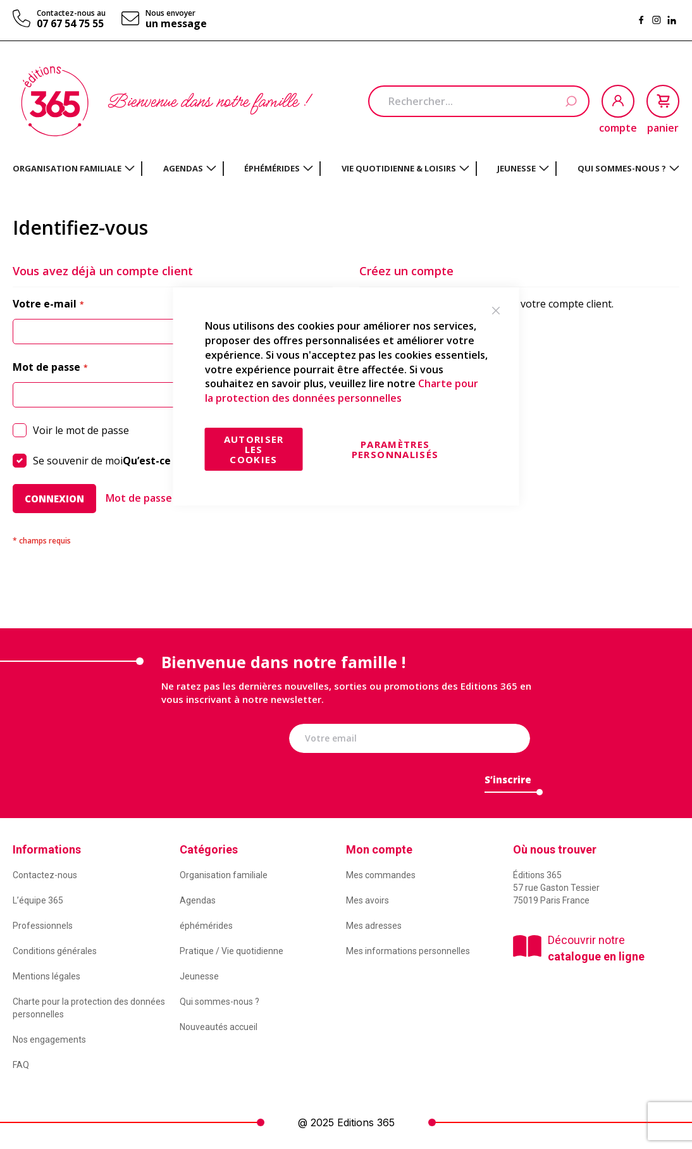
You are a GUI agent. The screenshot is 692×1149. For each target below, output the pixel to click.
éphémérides (206, 926)
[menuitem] (74, 168)
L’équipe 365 (38, 900)
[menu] (346, 168)
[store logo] (55, 101)
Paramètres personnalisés (395, 449)
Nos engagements (49, 1039)
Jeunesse (199, 976)
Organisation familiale (224, 875)
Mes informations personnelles (408, 951)
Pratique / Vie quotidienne (231, 951)
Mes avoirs (367, 900)
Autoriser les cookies (254, 449)
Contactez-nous (45, 875)
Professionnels (43, 926)
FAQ (21, 1065)
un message (176, 23)
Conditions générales (55, 951)
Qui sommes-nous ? (219, 1002)
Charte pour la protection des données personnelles (341, 390)
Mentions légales (46, 976)
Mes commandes (381, 875)
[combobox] (479, 101)
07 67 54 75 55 (70, 23)
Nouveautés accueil (218, 1027)
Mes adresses (374, 926)
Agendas (198, 900)
